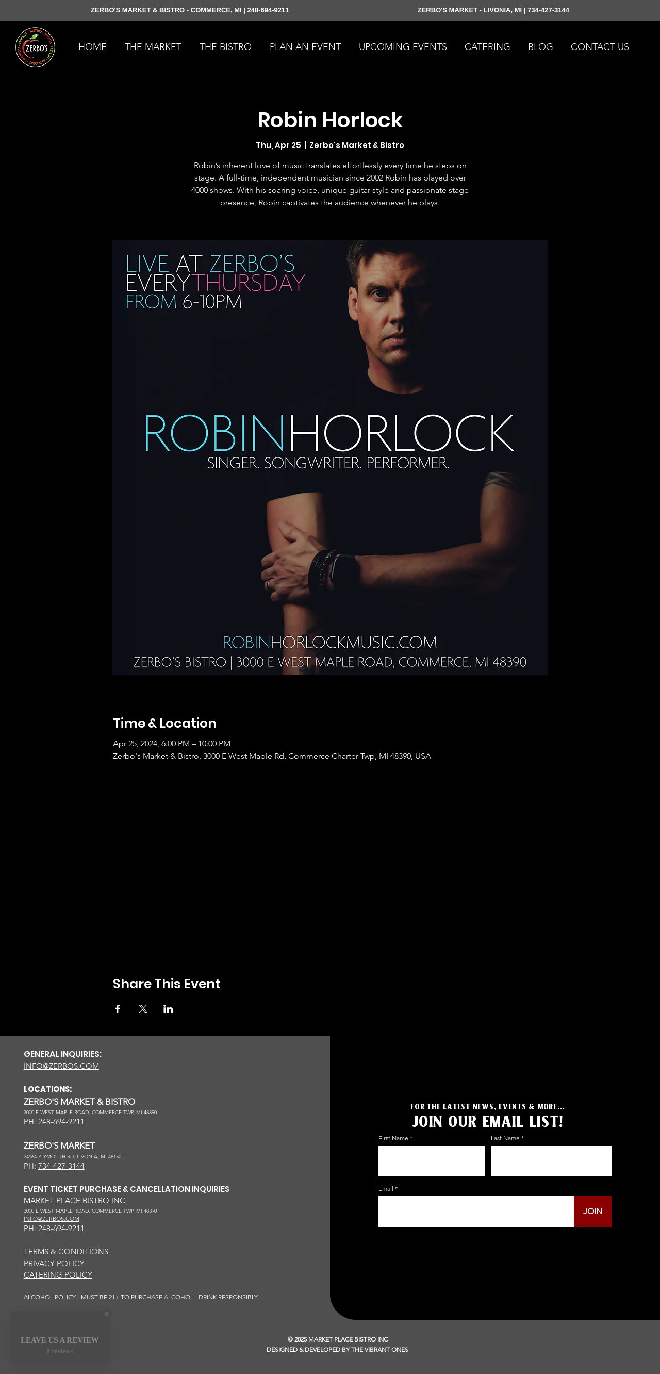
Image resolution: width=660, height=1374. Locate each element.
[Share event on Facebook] (118, 1009)
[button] (487, 47)
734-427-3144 (548, 10)
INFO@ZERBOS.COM (61, 1066)
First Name (393, 1138)
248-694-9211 (268, 10)
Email (385, 1189)
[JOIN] (593, 1211)
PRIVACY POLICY (54, 1263)
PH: (30, 1121)
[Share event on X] (143, 1009)
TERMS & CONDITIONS (66, 1251)
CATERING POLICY (58, 1275)
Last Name (505, 1138)
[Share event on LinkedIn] (168, 1009)
